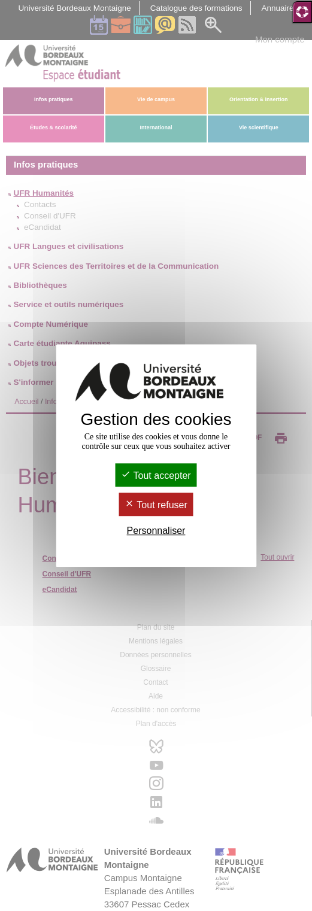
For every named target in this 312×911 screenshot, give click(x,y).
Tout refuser (156, 505)
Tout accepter (155, 475)
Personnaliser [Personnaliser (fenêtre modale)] (156, 531)
